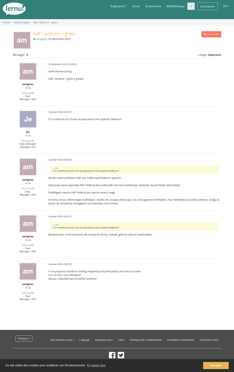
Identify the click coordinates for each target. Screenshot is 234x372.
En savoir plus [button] (96, 365)
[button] (191, 6)
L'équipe (84, 340)
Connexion (207, 6)
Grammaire (153, 6)
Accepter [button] (216, 365)
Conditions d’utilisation (181, 340)
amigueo (42, 39)
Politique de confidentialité (146, 340)
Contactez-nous (209, 340)
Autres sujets (22, 22)
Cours (136, 6)
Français (24, 338)
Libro (121, 340)
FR (226, 6)
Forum (7, 22)
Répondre (211, 34)
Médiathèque (176, 6)
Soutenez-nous (104, 340)
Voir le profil (28, 92)
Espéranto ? (119, 6)
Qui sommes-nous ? (62, 340)
